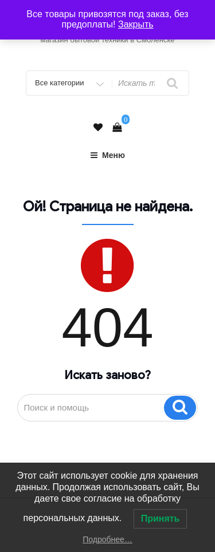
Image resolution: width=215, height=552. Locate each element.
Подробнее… (107, 539)
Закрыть (136, 24)
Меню (107, 155)
